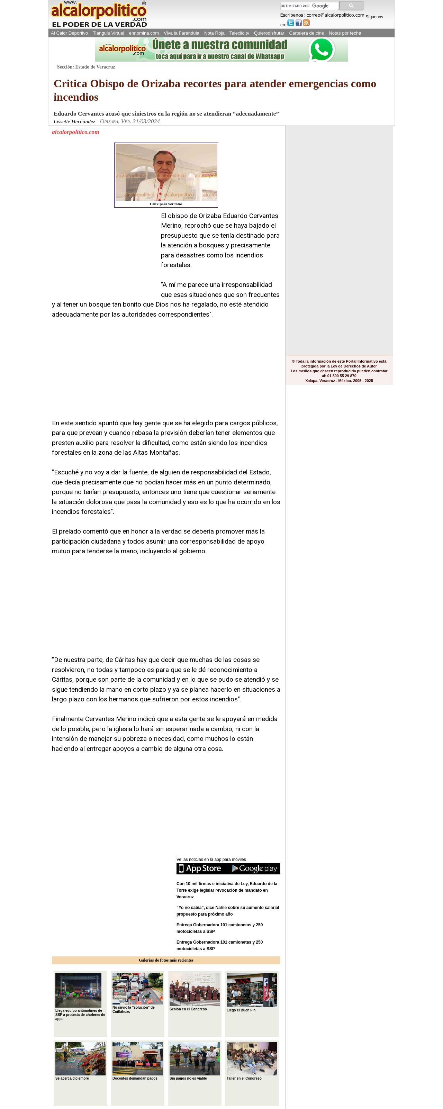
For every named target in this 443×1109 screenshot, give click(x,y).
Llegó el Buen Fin (252, 992)
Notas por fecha (345, 33)
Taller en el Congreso (252, 1061)
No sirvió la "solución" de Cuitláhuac (137, 993)
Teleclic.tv (239, 33)
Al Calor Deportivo (69, 33)
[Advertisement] (104, 254)
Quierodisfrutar (269, 33)
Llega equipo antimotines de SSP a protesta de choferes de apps (80, 997)
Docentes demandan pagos (137, 1061)
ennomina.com (144, 33)
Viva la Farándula (181, 33)
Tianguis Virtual (108, 33)
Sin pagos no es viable (195, 1061)
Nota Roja (214, 33)
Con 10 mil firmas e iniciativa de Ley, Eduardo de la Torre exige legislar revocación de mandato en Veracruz (227, 890)
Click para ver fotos (166, 175)
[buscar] (309, 6)
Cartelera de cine (306, 33)
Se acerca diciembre (80, 1061)
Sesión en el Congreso (195, 992)
